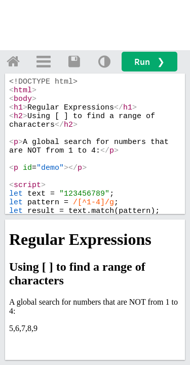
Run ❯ (149, 61)
